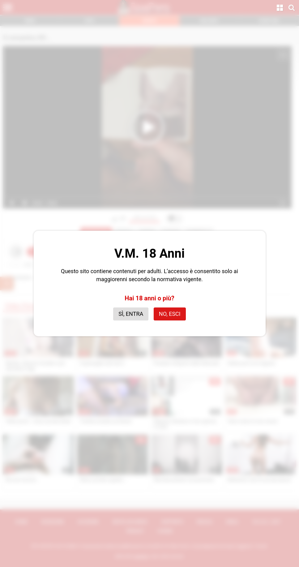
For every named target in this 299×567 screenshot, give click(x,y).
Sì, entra (130, 314)
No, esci (170, 314)
